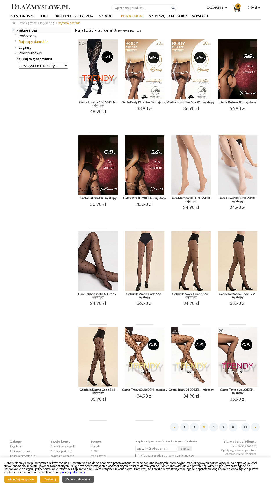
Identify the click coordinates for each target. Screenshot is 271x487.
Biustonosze (22, 16)
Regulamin (16, 447)
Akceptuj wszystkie (21, 479)
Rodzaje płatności (61, 451)
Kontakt (95, 447)
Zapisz (185, 449)
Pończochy (27, 35)
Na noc (106, 16)
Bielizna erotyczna (74, 16)
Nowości (199, 16)
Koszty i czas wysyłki (62, 447)
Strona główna (28, 23)
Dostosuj (50, 479)
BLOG (94, 451)
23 (245, 427)
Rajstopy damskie (69, 23)
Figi (44, 16)
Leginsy (25, 47)
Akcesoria (178, 16)
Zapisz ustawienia (78, 479)
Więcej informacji (73, 472)
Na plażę (156, 16)
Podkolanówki (30, 53)
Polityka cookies (20, 451)
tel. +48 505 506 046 (244, 447)
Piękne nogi (132, 16)
